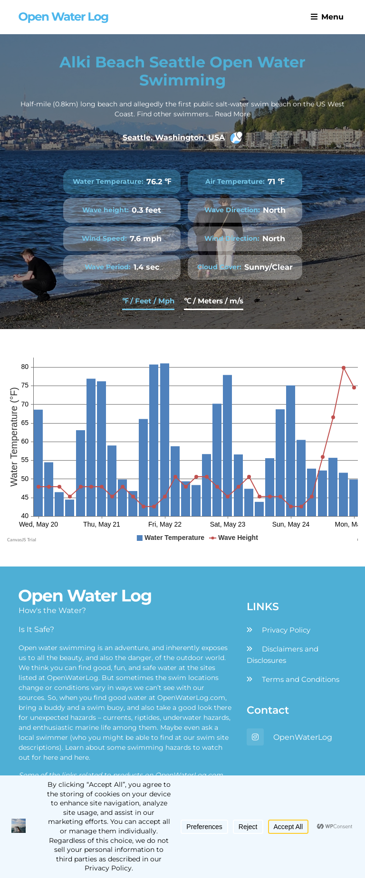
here (50, 757)
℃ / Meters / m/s (213, 300)
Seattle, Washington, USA (183, 137)
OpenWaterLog (302, 737)
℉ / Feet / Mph (148, 300)
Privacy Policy (286, 629)
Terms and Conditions (300, 679)
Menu (327, 16)
